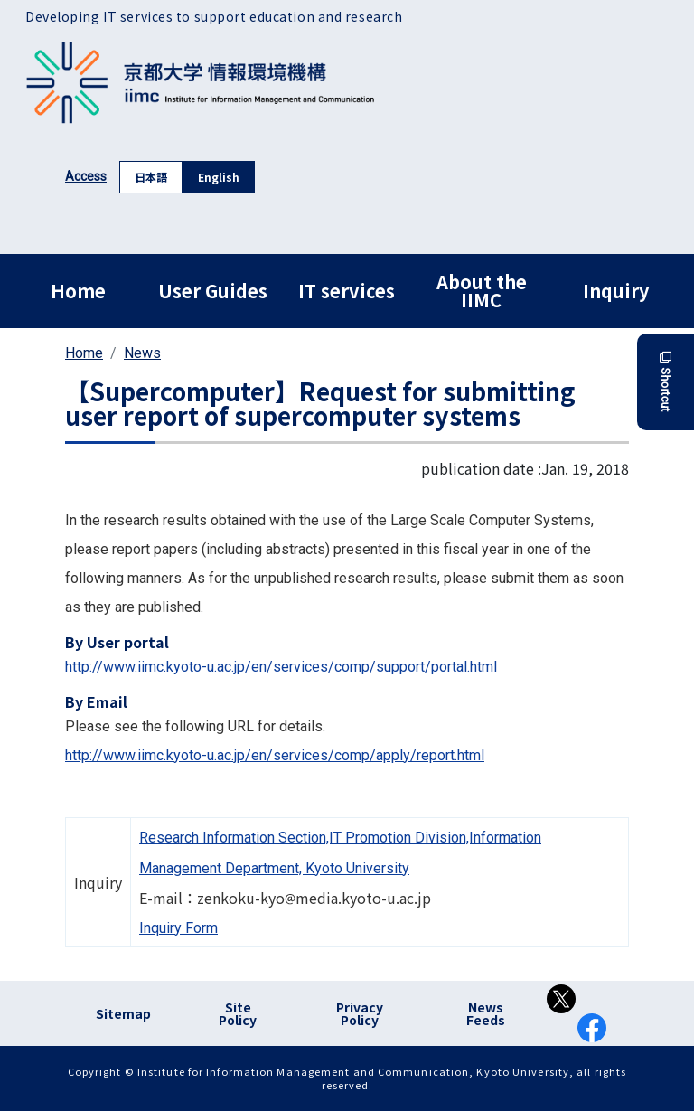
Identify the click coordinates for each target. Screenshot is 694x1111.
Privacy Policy (359, 1013)
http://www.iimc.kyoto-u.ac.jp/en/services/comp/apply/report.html (274, 755)
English (218, 176)
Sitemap (123, 1013)
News (142, 353)
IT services (346, 291)
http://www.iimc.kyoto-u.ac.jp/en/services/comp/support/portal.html (281, 666)
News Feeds (485, 1013)
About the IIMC (481, 290)
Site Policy (238, 1013)
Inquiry (616, 291)
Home (78, 291)
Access (86, 176)
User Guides (212, 291)
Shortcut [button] (665, 382)
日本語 (151, 176)
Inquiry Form (178, 928)
